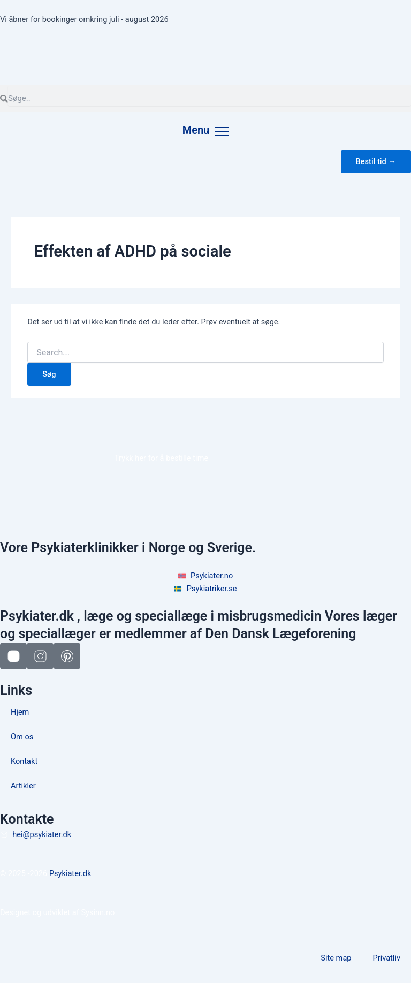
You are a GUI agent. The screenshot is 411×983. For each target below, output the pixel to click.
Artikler (23, 786)
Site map (336, 958)
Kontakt (24, 761)
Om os (22, 736)
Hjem (20, 712)
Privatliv (387, 958)
